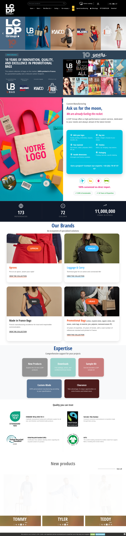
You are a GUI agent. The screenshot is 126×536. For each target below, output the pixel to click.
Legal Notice (77, 509)
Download (25, 516)
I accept (93, 534)
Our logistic (26, 519)
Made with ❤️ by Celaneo (63, 530)
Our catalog (26, 521)
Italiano (117, 4)
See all (119, 469)
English (114, 4)
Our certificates (27, 514)
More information (100, 534)
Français (110, 4)
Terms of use (77, 512)
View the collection (18, 276)
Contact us (105, 515)
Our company (26, 509)
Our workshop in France (29, 512)
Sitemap (76, 514)
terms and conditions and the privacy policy (44, 500)
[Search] (47, 3)
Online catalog (87, 3)
